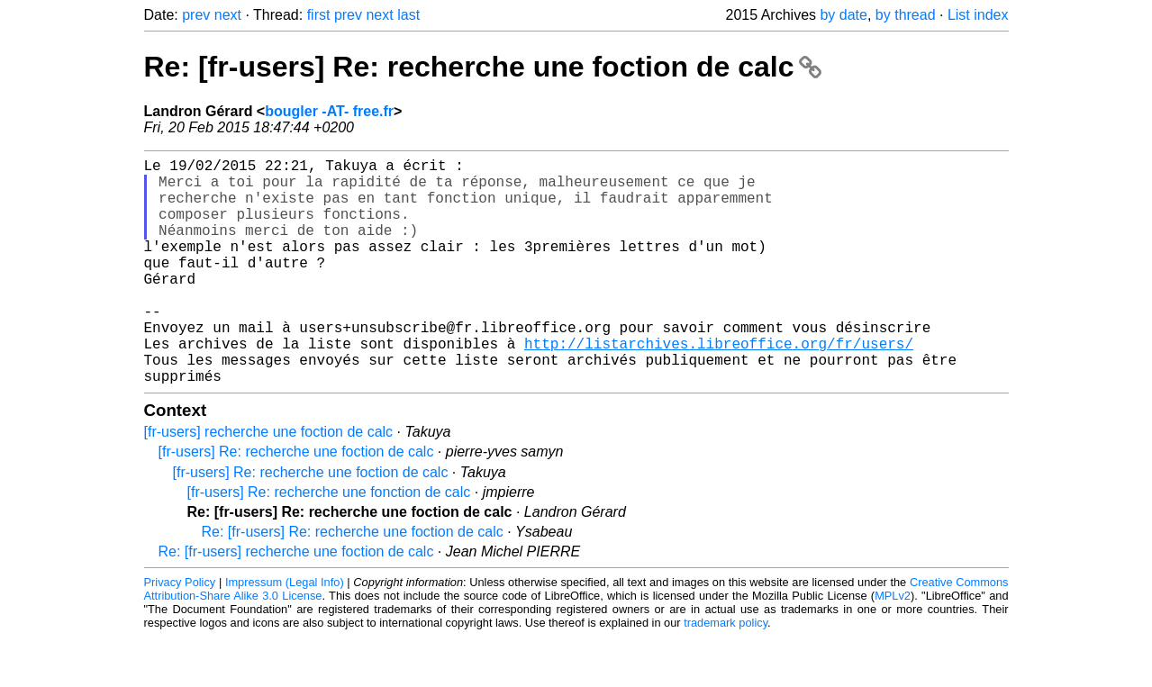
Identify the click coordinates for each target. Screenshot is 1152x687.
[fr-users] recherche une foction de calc (269, 482)
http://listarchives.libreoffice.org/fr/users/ (718, 386)
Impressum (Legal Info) (284, 632)
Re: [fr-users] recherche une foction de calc (296, 602)
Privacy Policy (180, 632)
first (319, 15)
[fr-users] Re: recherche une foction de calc (296, 502)
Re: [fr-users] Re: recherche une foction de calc (483, 66)
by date (843, 15)
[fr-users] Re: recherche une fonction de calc (329, 542)
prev (196, 15)
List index (978, 15)
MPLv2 (893, 646)
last (408, 15)
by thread (905, 15)
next (227, 15)
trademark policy (725, 673)
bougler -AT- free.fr (329, 111)
